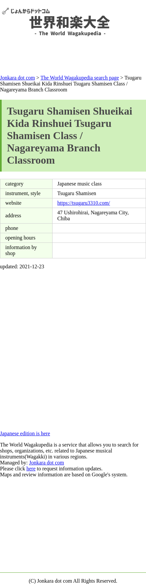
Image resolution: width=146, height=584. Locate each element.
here (31, 468)
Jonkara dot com (46, 462)
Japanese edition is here (25, 433)
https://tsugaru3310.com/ (83, 203)
